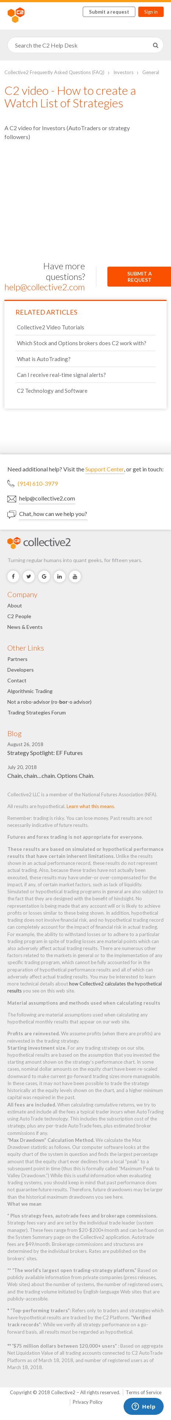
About (14, 605)
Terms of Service (143, 1392)
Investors (123, 72)
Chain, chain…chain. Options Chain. (50, 775)
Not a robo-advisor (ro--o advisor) (49, 702)
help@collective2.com (44, 286)
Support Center (104, 468)
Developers (20, 669)
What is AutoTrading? (44, 359)
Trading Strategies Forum (36, 712)
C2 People (19, 616)
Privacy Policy (88, 1402)
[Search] (85, 45)
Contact (16, 680)
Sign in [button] (151, 12)
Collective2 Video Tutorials (50, 327)
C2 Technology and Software (52, 390)
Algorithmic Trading (30, 691)
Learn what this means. (91, 806)
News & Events (25, 627)
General (150, 72)
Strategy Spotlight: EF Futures (45, 752)
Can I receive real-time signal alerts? (61, 374)
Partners (17, 659)
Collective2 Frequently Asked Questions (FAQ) (54, 72)
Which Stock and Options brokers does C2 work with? (81, 343)
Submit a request (109, 12)
